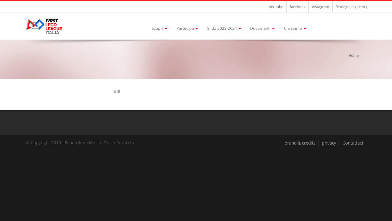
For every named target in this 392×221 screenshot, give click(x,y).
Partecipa (187, 28)
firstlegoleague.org (352, 7)
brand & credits (300, 143)
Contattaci (352, 143)
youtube (276, 7)
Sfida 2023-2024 (224, 28)
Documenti (262, 28)
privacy (329, 143)
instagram (320, 7)
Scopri (159, 28)
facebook (297, 7)
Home (353, 55)
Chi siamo (295, 28)
